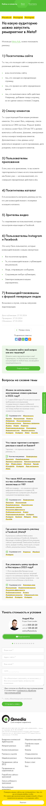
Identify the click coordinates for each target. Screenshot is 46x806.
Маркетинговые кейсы (33, 739)
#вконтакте (10, 459)
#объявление (10, 421)
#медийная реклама (22, 459)
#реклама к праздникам (31, 423)
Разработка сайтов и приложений (10, 776)
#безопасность (28, 416)
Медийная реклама (9, 758)
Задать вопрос (23, 368)
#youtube (34, 433)
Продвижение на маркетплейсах (8, 769)
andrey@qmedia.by (29, 631)
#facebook (6, 17)
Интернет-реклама (9, 746)
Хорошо (23, 802)
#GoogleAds (10, 466)
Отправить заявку (12, 704)
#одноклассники (27, 505)
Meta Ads (16, 41)
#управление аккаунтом (14, 595)
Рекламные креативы (33, 758)
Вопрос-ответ (30, 762)
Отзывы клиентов (31, 754)
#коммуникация (19, 418)
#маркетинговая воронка (26, 588)
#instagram (18, 17)
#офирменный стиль (12, 430)
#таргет (16, 425)
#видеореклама (31, 456)
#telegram (27, 517)
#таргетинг (24, 425)
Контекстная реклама (10, 750)
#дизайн (9, 418)
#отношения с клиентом (14, 507)
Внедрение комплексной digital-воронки (11, 741)
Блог (26, 766)
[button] (12, 643)
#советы (9, 425)
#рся (7, 464)
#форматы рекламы (28, 430)
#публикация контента (13, 423)
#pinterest (18, 517)
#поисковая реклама (23, 421)
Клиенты (28, 750)
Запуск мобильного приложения (9, 782)
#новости (29, 418)
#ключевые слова (29, 585)
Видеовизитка (23, 636)
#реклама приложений (32, 461)
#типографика (31, 428)
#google (36, 464)
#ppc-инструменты (32, 466)
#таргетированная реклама (15, 428)
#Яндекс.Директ (16, 464)
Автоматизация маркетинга (7, 788)
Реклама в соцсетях (9, 754)
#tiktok (27, 433)
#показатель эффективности (15, 509)
